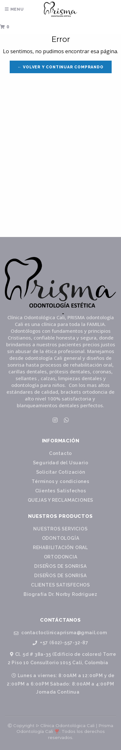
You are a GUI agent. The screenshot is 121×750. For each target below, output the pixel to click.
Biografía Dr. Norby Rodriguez (60, 594)
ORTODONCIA (60, 557)
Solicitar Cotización (60, 472)
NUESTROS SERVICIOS (60, 529)
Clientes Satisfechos (60, 490)
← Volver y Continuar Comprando (61, 67)
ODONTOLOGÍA (60, 538)
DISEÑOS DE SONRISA (60, 566)
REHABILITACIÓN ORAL (60, 547)
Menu (14, 9)
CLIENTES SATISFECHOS (60, 585)
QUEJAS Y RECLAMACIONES (61, 500)
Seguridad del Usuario (60, 462)
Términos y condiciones (60, 481)
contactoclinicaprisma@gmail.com (60, 632)
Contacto (60, 453)
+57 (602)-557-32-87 (60, 642)
